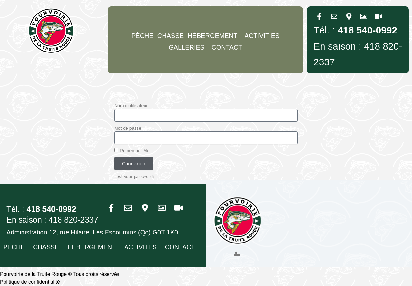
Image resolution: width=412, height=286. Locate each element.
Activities (262, 35)
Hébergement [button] (214, 35)
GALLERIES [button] (188, 47)
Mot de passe (127, 128)
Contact (226, 47)
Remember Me (131, 150)
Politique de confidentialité (30, 282)
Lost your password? (135, 177)
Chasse (170, 35)
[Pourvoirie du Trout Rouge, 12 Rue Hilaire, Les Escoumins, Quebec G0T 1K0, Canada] (340, 227)
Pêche (142, 35)
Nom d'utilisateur (131, 105)
